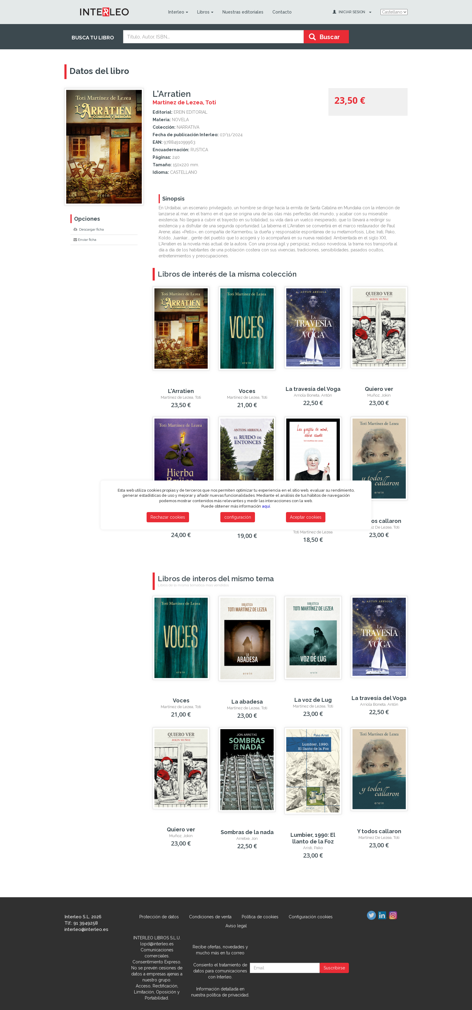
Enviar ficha (84, 240)
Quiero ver (379, 389)
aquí (266, 506)
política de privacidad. (227, 995)
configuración (237, 517)
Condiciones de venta (210, 916)
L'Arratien (181, 391)
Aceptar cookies (305, 517)
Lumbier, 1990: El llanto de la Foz (312, 838)
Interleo (178, 12)
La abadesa (247, 701)
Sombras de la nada (247, 832)
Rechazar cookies (168, 517)
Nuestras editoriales (242, 12)
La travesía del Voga (313, 389)
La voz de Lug (313, 700)
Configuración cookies (311, 916)
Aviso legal (236, 925)
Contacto (281, 12)
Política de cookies (260, 916)
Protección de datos (159, 916)
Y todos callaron (379, 521)
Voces (247, 391)
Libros (205, 12)
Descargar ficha (88, 229)
